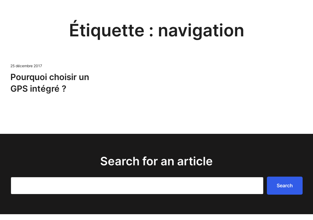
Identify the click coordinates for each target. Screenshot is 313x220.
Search (285, 185)
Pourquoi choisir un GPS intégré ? (49, 83)
